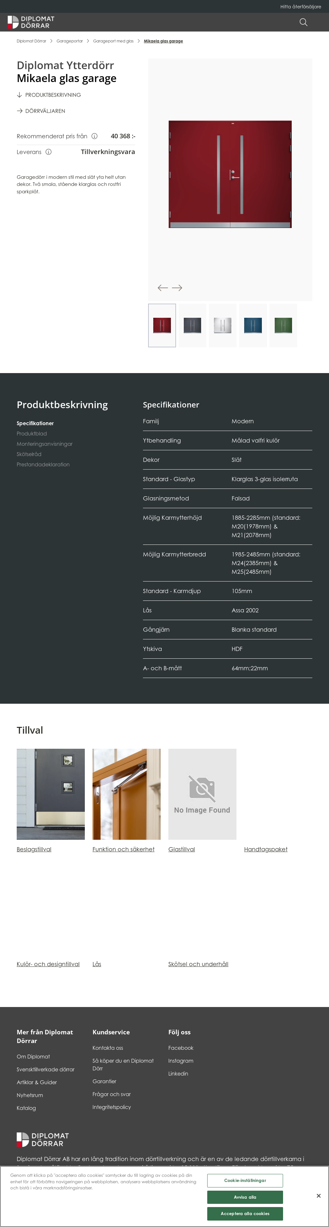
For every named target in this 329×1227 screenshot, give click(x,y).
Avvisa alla (245, 1199)
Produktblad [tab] (32, 433)
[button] (318, 22)
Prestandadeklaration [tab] (43, 464)
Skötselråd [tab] (29, 454)
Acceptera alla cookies (245, 1216)
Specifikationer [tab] (35, 423)
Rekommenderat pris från (57, 136)
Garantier (104, 1081)
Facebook (180, 1048)
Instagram (180, 1061)
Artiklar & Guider (37, 1082)
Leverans (34, 151)
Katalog (26, 1108)
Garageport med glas (113, 41)
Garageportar (70, 41)
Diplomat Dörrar (31, 41)
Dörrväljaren (45, 111)
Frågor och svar (112, 1094)
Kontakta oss (108, 1048)
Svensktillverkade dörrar (46, 1069)
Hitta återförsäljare (300, 6)
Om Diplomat (33, 1056)
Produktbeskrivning (53, 95)
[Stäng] (319, 1198)
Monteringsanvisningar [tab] (45, 444)
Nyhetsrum (30, 1095)
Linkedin (178, 1073)
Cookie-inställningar (245, 1183)
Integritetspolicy (112, 1107)
